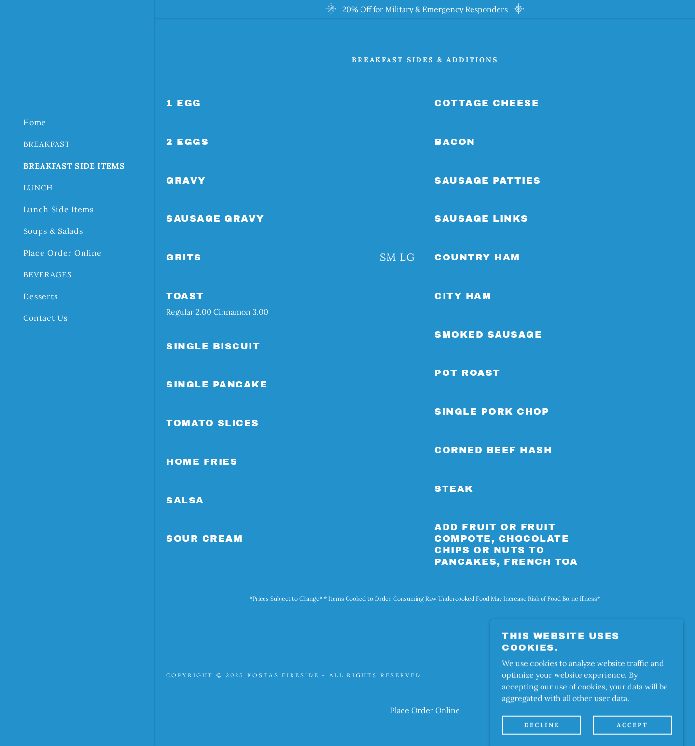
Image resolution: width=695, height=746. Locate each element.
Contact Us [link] (45, 318)
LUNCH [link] (38, 187)
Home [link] (34, 122)
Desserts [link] (40, 296)
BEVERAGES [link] (47, 274)
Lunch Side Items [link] (58, 209)
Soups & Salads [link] (53, 231)
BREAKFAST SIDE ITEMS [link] (74, 166)
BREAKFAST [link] (46, 144)
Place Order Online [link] (62, 253)
